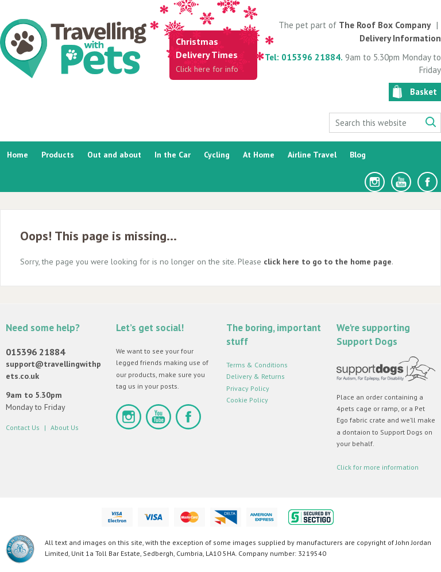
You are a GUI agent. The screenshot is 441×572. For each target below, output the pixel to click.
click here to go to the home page (328, 261)
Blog (358, 154)
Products (57, 154)
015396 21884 (35, 352)
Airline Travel (312, 154)
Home (17, 154)
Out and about (114, 154)
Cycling (217, 154)
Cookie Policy (247, 400)
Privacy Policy (247, 388)
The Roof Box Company (385, 25)
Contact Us (23, 427)
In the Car (172, 154)
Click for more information (377, 467)
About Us (65, 427)
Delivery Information (400, 38)
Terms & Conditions (257, 364)
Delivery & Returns (255, 376)
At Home (258, 154)
